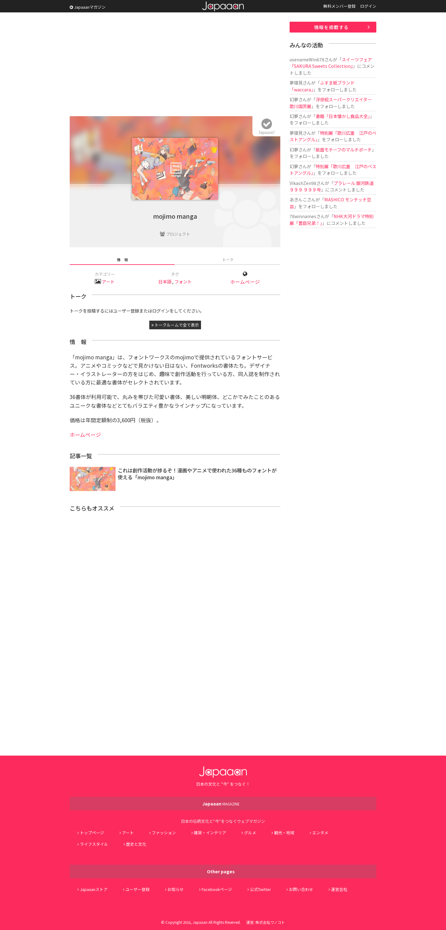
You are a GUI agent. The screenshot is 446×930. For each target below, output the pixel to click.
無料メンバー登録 (339, 6)
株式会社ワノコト (270, 922)
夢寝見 (296, 82)
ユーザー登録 (137, 889)
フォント (183, 281)
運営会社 (339, 889)
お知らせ (176, 889)
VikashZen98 (303, 183)
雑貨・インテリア (210, 833)
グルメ (250, 833)
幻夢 (294, 99)
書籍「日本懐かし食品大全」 (343, 116)
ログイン (368, 6)
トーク (228, 259)
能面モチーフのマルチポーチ (344, 149)
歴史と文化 (136, 844)
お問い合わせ (301, 889)
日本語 (164, 281)
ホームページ (245, 281)
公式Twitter (260, 889)
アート (108, 281)
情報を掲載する (331, 27)
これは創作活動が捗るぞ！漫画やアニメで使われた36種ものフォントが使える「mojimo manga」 (197, 474)
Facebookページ (217, 889)
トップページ (92, 833)
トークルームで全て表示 (175, 325)
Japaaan (223, 6)
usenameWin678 (307, 59)
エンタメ (320, 833)
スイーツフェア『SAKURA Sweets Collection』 (331, 62)
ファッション (164, 833)
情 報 (122, 259)
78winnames (303, 216)
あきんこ (298, 199)
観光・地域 (284, 833)
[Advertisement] (175, 65)
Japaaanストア (93, 889)
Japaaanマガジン (88, 7)
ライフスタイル (94, 844)
